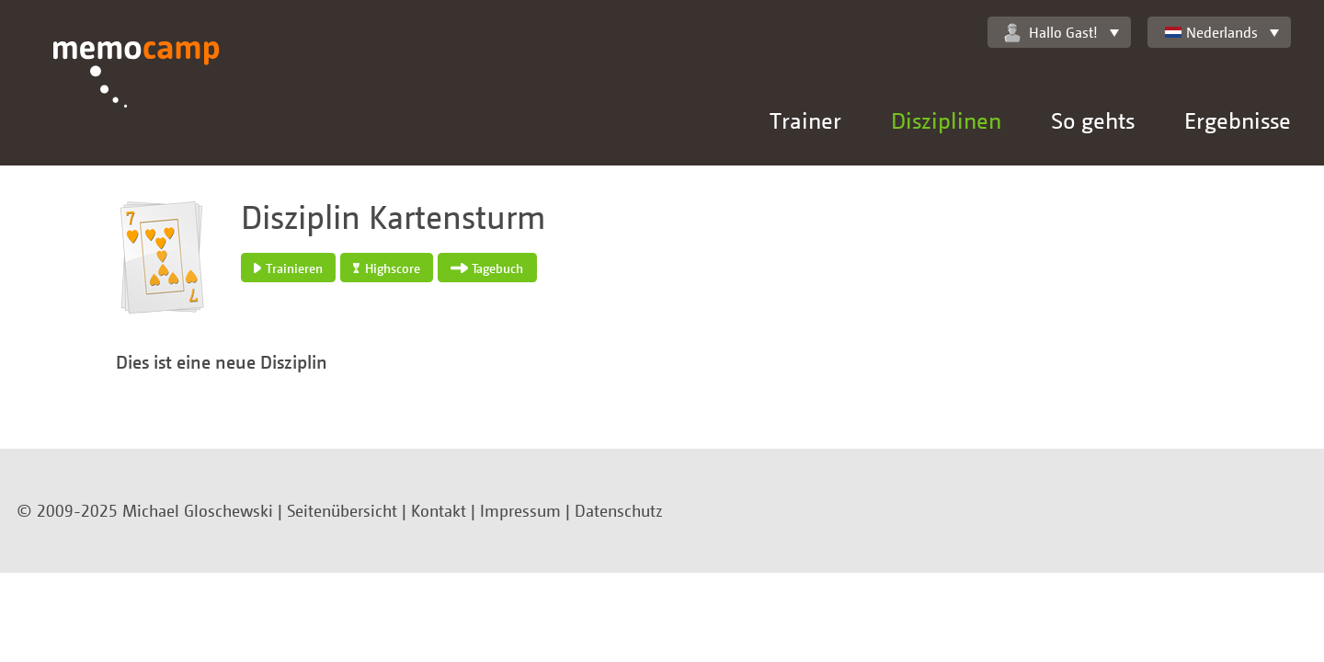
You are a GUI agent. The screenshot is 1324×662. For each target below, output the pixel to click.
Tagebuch (487, 268)
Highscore (386, 268)
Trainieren (288, 268)
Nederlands (1211, 32)
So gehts (1093, 120)
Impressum (520, 510)
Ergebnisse (1237, 120)
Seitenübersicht (342, 510)
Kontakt (438, 510)
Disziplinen (946, 120)
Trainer (805, 120)
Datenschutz (619, 510)
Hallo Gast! (1051, 32)
